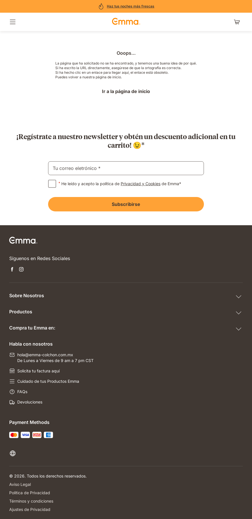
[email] (126, 168)
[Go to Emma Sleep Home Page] (126, 22)
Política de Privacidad (29, 492)
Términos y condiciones (31, 501)
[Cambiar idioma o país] (13, 453)
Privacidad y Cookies (140, 183)
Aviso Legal (20, 484)
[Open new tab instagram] (21, 269)
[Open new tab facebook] (12, 269)
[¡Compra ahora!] (126, 6)
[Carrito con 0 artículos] (238, 21)
